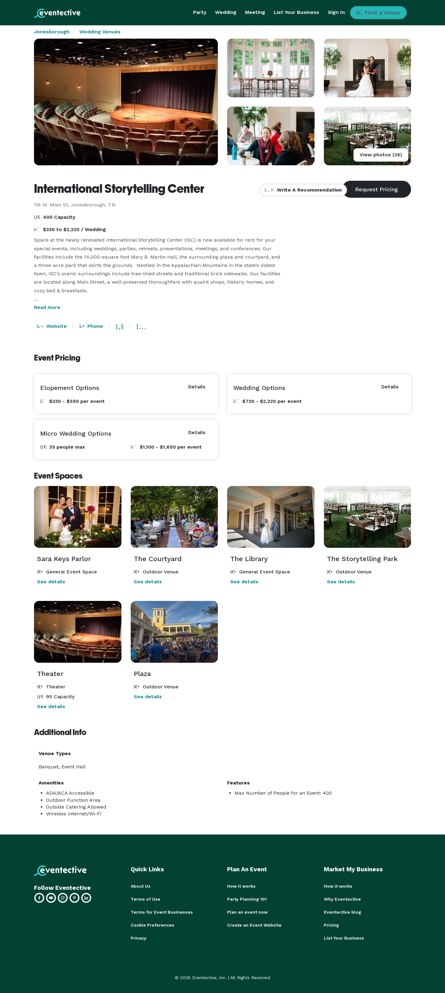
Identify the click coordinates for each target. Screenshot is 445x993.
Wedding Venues (100, 32)
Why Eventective (342, 899)
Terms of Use (145, 899)
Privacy (138, 938)
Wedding (225, 12)
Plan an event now (247, 912)
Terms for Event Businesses (162, 912)
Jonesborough (52, 32)
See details (51, 582)
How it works (241, 886)
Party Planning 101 (247, 899)
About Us (140, 886)
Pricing (331, 925)
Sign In (336, 12)
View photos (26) (381, 155)
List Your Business (296, 12)
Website (52, 326)
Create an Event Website (254, 925)
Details (197, 387)
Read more (47, 307)
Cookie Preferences (152, 925)
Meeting (255, 12)
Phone (91, 326)
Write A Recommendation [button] (303, 190)
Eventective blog (342, 912)
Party (199, 12)
